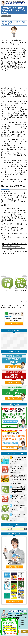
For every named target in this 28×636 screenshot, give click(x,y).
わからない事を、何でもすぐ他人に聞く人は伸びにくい (18, 489)
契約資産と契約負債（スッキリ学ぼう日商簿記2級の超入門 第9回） (19, 479)
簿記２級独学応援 (20, 622)
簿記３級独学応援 (20, 624)
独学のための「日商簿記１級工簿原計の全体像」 (19, 516)
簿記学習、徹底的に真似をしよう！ (7, 285)
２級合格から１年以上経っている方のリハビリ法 (19, 507)
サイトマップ (19, 626)
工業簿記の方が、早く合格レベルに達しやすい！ (19, 498)
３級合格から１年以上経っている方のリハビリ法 (19, 468)
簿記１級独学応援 (20, 620)
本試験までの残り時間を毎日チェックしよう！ (21, 285)
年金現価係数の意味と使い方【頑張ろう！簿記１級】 (19, 459)
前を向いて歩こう (5, 16)
